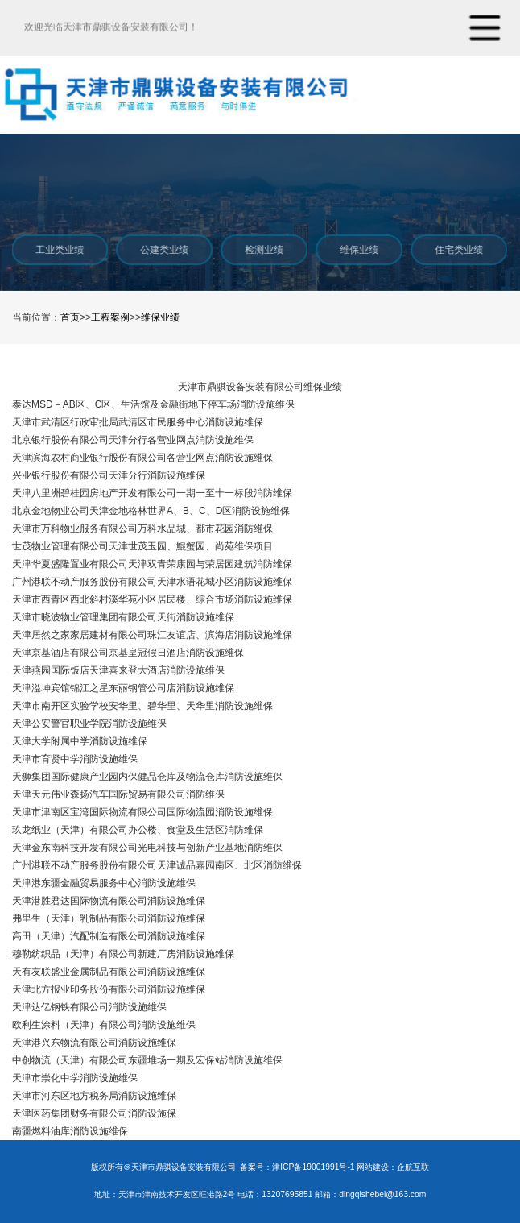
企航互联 (413, 1167)
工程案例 (110, 317)
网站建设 (373, 1167)
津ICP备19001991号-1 (313, 1167)
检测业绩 (263, 249)
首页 (70, 317)
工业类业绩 (59, 249)
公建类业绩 (163, 249)
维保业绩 (358, 249)
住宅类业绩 (458, 249)
